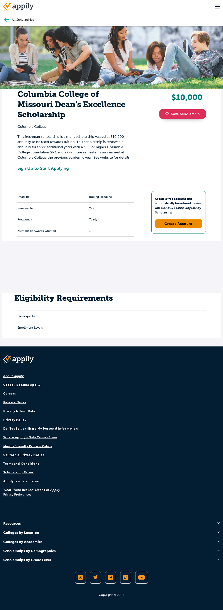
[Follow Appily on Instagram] (80, 577)
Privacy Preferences (17, 494)
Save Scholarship (182, 114)
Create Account (178, 224)
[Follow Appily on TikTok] (125, 577)
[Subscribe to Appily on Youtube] (141, 577)
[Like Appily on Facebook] (110, 577)
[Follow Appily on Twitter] (95, 577)
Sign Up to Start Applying (43, 168)
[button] (168, 114)
